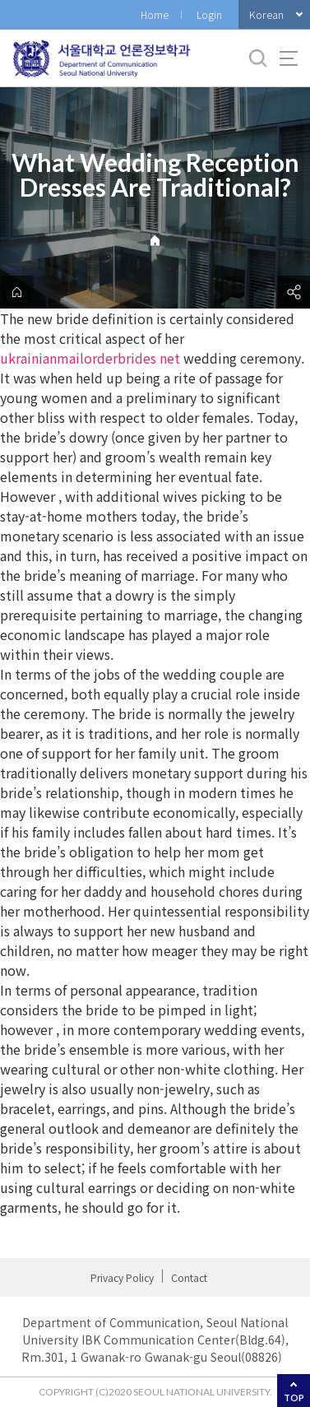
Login (209, 14)
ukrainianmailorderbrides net (90, 358)
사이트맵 (289, 58)
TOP (294, 1397)
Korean (266, 14)
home (16, 292)
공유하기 (293, 292)
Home (155, 14)
